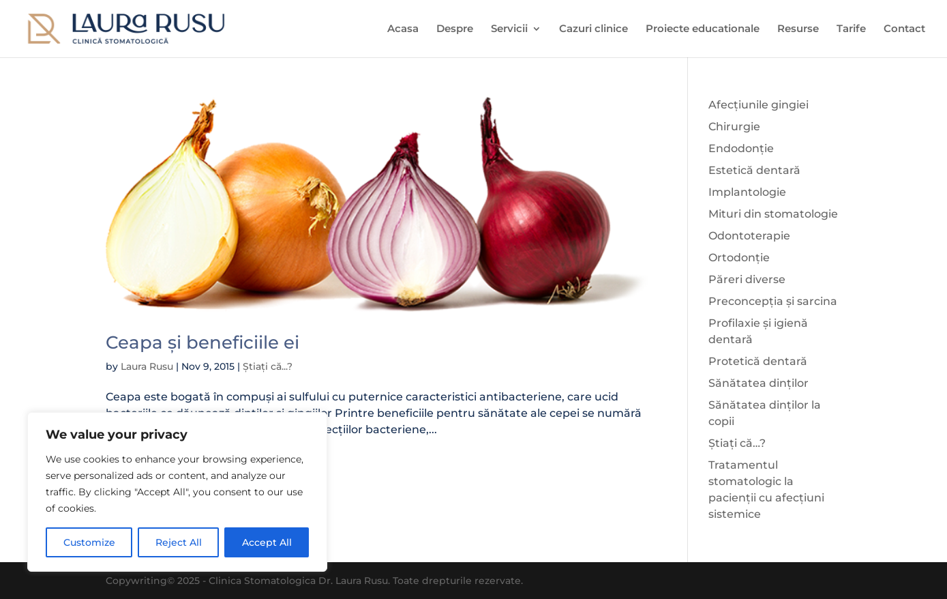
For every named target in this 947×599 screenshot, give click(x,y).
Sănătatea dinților (758, 383)
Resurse (798, 29)
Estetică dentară (754, 170)
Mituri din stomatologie (773, 213)
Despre (454, 29)
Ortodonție (739, 257)
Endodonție (741, 148)
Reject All (178, 542)
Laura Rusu (147, 366)
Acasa (403, 29)
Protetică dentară (757, 361)
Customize (89, 542)
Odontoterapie (749, 235)
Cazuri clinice (593, 29)
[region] (177, 492)
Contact (904, 29)
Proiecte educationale (703, 29)
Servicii (509, 29)
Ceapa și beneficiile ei (202, 342)
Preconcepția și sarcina (772, 301)
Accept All (267, 542)
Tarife (851, 29)
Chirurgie (734, 126)
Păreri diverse (746, 279)
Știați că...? (267, 366)
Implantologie (747, 192)
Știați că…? (737, 443)
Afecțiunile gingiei (758, 104)
